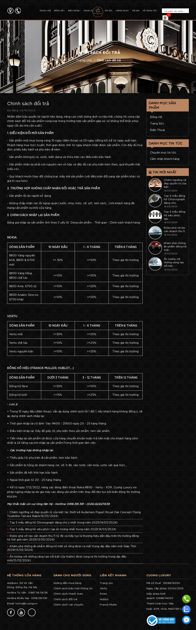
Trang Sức (157, 123)
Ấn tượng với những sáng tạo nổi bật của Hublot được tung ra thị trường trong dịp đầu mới (66, 558)
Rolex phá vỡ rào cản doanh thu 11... (175, 229)
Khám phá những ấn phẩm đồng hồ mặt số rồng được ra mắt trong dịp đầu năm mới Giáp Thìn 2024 (71, 548)
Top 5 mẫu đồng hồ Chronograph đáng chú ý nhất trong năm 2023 (62, 522)
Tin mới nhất (162, 172)
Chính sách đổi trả (66, 599)
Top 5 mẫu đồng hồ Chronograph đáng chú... (174, 199)
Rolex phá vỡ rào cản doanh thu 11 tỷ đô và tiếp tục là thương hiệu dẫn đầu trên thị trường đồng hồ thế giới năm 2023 (73, 537)
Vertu (103, 588)
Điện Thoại (157, 130)
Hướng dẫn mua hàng (68, 582)
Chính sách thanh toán (68, 593)
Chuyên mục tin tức (163, 152)
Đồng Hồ (156, 117)
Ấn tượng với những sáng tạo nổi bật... (174, 262)
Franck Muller (108, 604)
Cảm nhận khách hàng (165, 158)
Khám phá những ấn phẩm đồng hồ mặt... (175, 246)
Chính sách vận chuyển (68, 604)
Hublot (104, 599)
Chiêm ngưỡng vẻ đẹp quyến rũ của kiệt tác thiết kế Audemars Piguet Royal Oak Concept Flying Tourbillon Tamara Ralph (74, 514)
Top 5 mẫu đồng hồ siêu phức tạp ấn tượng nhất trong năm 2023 (61, 529)
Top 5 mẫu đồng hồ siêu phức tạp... (174, 215)
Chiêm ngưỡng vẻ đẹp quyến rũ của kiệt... (175, 183)
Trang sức (106, 582)
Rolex (103, 593)
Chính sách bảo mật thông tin (73, 588)
